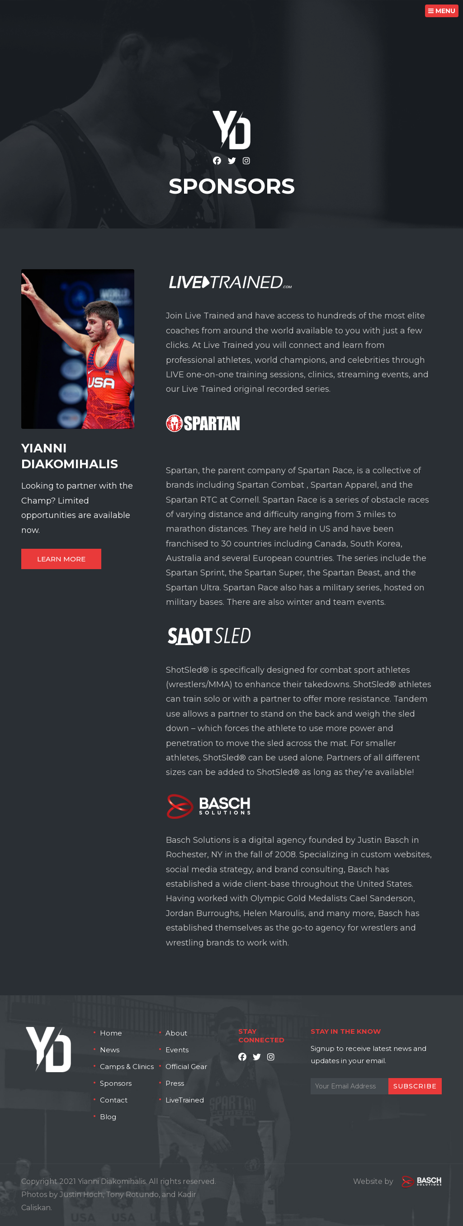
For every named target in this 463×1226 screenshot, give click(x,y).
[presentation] (379, 1116)
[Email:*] (376, 1086)
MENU (441, 11)
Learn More (61, 559)
